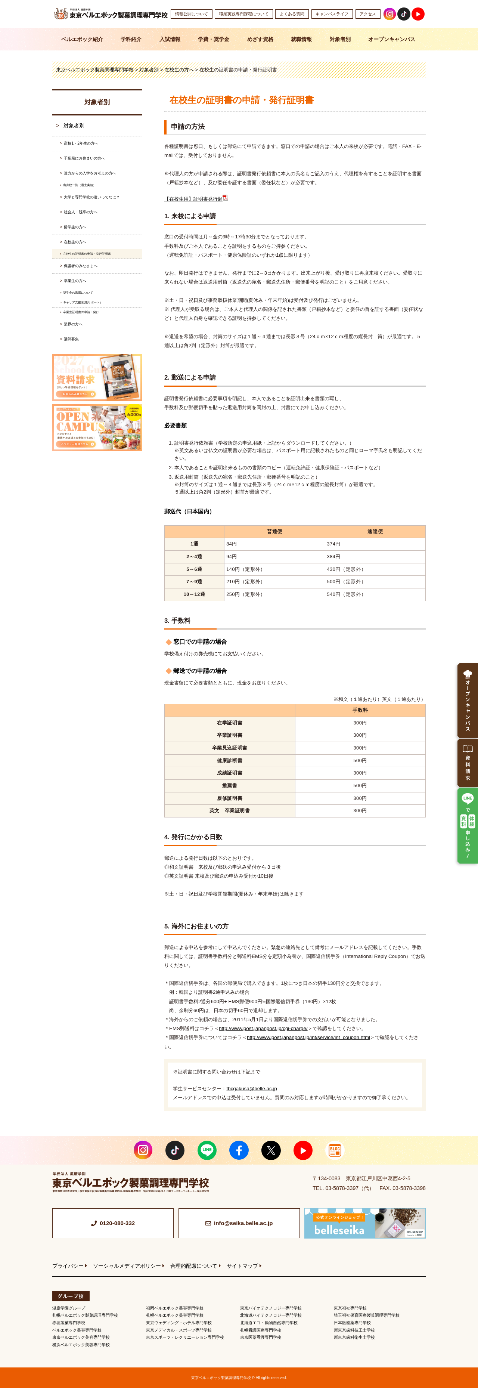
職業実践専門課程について (244, 14)
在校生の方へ (75, 242)
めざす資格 (260, 39)
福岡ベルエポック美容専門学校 (175, 1308)
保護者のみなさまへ (80, 266)
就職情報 (301, 39)
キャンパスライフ (332, 14)
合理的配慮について (193, 1266)
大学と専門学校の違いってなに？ (92, 197)
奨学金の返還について (78, 292)
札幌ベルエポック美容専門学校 (175, 1315)
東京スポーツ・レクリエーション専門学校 (185, 1337)
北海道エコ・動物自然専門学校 (269, 1322)
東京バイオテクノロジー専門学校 (271, 1308)
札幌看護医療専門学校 (260, 1330)
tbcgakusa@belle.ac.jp (251, 1088)
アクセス (368, 14)
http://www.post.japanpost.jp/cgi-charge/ (263, 1028)
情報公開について (191, 14)
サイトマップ (242, 1266)
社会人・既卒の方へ (80, 212)
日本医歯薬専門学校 (352, 1322)
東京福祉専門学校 (350, 1308)
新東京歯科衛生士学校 (354, 1337)
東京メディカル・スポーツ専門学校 (179, 1330)
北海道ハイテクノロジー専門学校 (271, 1315)
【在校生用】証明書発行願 (196, 199)
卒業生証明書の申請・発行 (81, 312)
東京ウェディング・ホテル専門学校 (179, 1322)
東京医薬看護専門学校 (260, 1337)
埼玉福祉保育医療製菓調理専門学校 (367, 1315)
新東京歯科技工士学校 (354, 1330)
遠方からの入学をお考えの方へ (90, 173)
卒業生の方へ (75, 281)
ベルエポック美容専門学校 (77, 1330)
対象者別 (340, 39)
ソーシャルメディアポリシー (127, 1266)
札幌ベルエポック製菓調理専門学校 (85, 1315)
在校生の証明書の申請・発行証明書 (87, 254)
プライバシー (68, 1266)
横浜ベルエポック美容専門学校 (81, 1344)
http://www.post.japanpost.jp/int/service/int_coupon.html (308, 1037)
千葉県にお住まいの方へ (84, 158)
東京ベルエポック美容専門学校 (81, 1337)
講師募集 (71, 339)
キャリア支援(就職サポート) (82, 302)
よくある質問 (292, 14)
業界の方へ (73, 324)
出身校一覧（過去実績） (79, 185)
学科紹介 (131, 39)
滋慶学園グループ (68, 1308)
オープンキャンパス (391, 39)
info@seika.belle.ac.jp (243, 1223)
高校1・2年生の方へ (81, 143)
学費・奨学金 (213, 39)
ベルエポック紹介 (82, 39)
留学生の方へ (75, 227)
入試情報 (169, 39)
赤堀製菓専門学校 (68, 1322)
